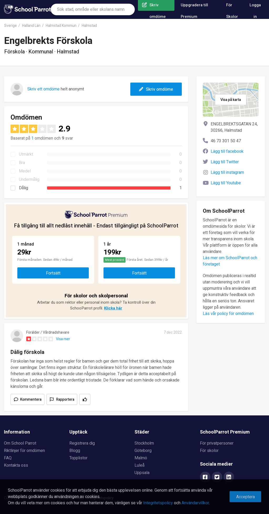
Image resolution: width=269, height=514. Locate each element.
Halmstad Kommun (61, 25)
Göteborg (143, 450)
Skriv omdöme (156, 89)
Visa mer (63, 339)
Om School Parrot (20, 443)
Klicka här (113, 308)
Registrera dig (82, 443)
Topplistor (78, 458)
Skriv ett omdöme (43, 89)
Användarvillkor (195, 503)
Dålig (23, 188)
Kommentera (31, 399)
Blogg (74, 450)
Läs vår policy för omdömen (228, 314)
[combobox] (93, 9)
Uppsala (141, 473)
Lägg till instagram (227, 172)
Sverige (10, 25)
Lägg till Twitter (225, 162)
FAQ (8, 458)
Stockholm (144, 443)
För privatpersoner (217, 443)
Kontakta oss (16, 465)
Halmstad (89, 25)
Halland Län (31, 25)
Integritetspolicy (158, 503)
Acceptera (245, 497)
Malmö (140, 458)
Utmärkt (26, 154)
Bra (22, 163)
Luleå (139, 465)
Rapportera (65, 399)
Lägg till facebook (227, 151)
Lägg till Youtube (226, 183)
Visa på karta (230, 100)
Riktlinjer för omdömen (24, 450)
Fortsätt (53, 273)
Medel (25, 171)
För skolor (209, 450)
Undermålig (29, 179)
